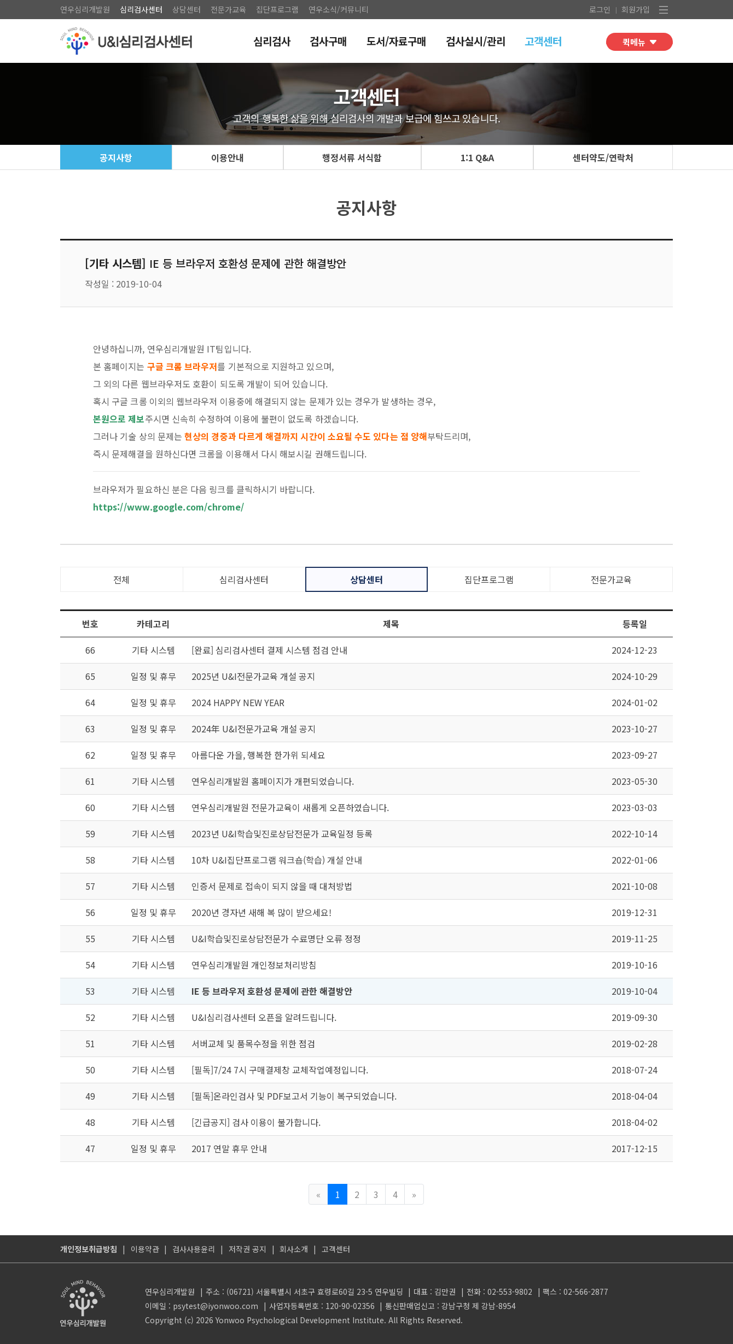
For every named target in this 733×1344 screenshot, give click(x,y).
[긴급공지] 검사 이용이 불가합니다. (256, 1122)
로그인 (599, 9)
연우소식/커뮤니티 (339, 9)
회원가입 (635, 9)
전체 (121, 579)
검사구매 (328, 40)
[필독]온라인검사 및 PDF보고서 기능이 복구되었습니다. (294, 1095)
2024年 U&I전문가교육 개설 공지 (253, 728)
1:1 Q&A (477, 157)
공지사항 (116, 157)
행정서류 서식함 (352, 157)
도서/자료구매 (396, 40)
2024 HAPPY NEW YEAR (237, 702)
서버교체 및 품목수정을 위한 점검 (253, 1043)
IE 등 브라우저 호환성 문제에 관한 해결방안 (271, 990)
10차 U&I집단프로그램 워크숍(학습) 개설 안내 (276, 859)
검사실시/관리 (475, 40)
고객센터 (543, 40)
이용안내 (227, 157)
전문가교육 (228, 9)
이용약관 (145, 1248)
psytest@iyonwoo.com (215, 1305)
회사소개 (294, 1248)
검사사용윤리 (193, 1248)
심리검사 (271, 40)
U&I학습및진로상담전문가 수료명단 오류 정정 (276, 938)
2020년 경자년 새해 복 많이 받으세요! (261, 912)
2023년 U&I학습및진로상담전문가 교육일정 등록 (282, 833)
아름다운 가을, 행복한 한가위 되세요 (258, 754)
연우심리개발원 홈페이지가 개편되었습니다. (272, 781)
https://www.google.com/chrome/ (168, 506)
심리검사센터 (141, 9)
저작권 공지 (247, 1248)
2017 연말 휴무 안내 (229, 1148)
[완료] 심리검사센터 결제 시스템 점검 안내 (269, 649)
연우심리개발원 (85, 9)
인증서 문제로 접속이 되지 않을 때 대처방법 (271, 886)
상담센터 (186, 9)
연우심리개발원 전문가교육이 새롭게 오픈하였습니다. (290, 807)
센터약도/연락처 (603, 157)
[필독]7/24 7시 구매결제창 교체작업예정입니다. (279, 1069)
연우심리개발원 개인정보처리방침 (254, 964)
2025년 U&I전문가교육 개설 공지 (253, 676)
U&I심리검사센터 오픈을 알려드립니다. (263, 1017)
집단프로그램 (277, 9)
